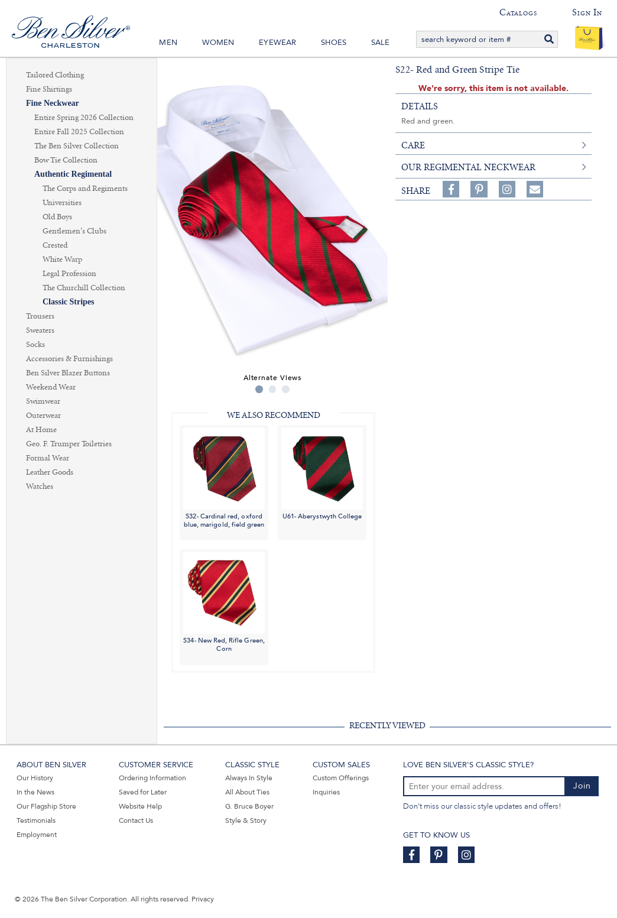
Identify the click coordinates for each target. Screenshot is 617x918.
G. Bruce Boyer (249, 806)
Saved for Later (143, 792)
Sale (380, 42)
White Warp (62, 259)
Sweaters (40, 330)
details (419, 106)
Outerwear (43, 415)
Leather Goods (49, 472)
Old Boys (57, 217)
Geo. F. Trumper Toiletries (69, 444)
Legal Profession (69, 274)
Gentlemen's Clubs (74, 231)
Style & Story (246, 820)
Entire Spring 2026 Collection (84, 117)
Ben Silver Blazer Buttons (68, 373)
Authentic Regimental (73, 174)
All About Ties (247, 792)
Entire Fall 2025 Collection (79, 132)
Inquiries (326, 792)
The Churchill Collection (84, 288)
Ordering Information (152, 778)
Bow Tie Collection (66, 160)
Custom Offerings (341, 778)
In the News (35, 792)
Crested (55, 245)
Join (582, 786)
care (413, 145)
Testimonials (36, 820)
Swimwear (43, 401)
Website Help (140, 806)
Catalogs (518, 12)
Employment (37, 834)
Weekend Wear (51, 387)
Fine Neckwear (52, 103)
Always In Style (248, 778)
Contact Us (136, 820)
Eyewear (277, 42)
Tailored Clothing (55, 75)
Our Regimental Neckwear (468, 167)
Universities (62, 203)
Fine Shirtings (49, 89)
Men (168, 42)
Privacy (202, 899)
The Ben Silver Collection (76, 146)
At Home (41, 430)
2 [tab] (273, 389)
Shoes (333, 42)
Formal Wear (47, 458)
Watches (39, 486)
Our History (35, 778)
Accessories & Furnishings (69, 359)
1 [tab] (259, 389)
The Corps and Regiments (85, 188)
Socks (35, 344)
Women (218, 42)
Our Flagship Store (46, 806)
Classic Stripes (69, 301)
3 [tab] (286, 389)
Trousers (40, 316)
